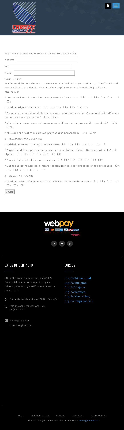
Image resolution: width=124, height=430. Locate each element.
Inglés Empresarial (78, 301)
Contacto (78, 415)
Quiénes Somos (40, 415)
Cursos (60, 415)
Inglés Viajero (74, 287)
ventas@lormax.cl (19, 320)
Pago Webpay (99, 415)
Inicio (21, 415)
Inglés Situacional (77, 278)
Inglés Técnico (75, 292)
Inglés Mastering (77, 296)
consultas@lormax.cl (21, 325)
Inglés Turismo (75, 283)
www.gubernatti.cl (89, 420)
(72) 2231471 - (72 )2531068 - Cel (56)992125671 (28, 308)
